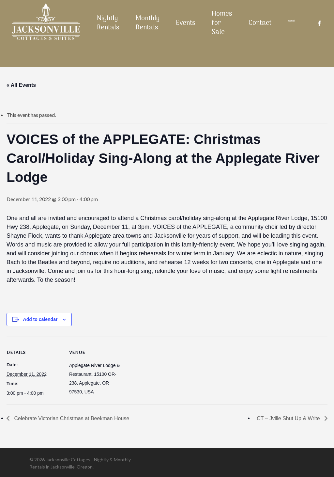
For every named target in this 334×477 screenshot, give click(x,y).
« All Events (21, 85)
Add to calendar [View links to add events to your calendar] (40, 319)
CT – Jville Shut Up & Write (289, 418)
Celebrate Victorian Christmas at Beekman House (71, 418)
